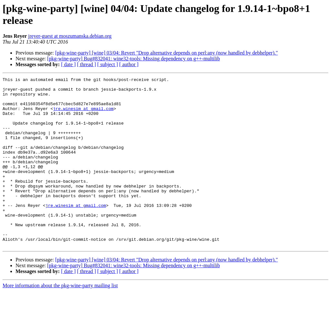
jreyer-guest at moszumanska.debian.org (70, 36)
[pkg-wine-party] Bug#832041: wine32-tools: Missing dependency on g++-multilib (133, 58)
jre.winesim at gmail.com (83, 115)
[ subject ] (107, 64)
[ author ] (129, 64)
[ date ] (68, 64)
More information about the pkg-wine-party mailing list (60, 319)
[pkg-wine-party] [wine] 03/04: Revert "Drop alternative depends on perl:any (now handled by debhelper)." (166, 53)
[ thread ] (86, 64)
